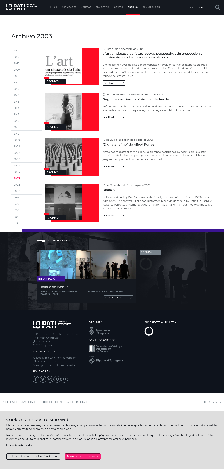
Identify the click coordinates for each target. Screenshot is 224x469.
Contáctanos (118, 297)
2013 (16, 114)
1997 (16, 197)
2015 (16, 101)
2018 (16, 82)
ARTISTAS (86, 7)
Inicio (53, 7)
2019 (16, 76)
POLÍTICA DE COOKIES (51, 402)
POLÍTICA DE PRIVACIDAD (18, 402)
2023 (17, 50)
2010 (16, 133)
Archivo (133, 7)
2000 (17, 191)
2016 (16, 95)
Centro (118, 7)
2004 (17, 172)
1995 (16, 203)
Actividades (69, 7)
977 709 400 (42, 341)
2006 (17, 159)
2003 (17, 178)
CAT (192, 7)
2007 (17, 152)
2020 (17, 69)
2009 (17, 140)
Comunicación (151, 7)
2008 (17, 146)
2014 (16, 108)
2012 (16, 120)
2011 (16, 127)
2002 (17, 184)
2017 (16, 88)
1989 (16, 223)
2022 (17, 56)
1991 (16, 216)
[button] (217, 7)
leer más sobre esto (19, 445)
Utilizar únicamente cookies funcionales (33, 456)
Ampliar (114, 83)
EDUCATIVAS (103, 7)
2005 (17, 165)
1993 (16, 210)
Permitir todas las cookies (83, 456)
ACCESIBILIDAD (77, 402)
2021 (16, 63)
